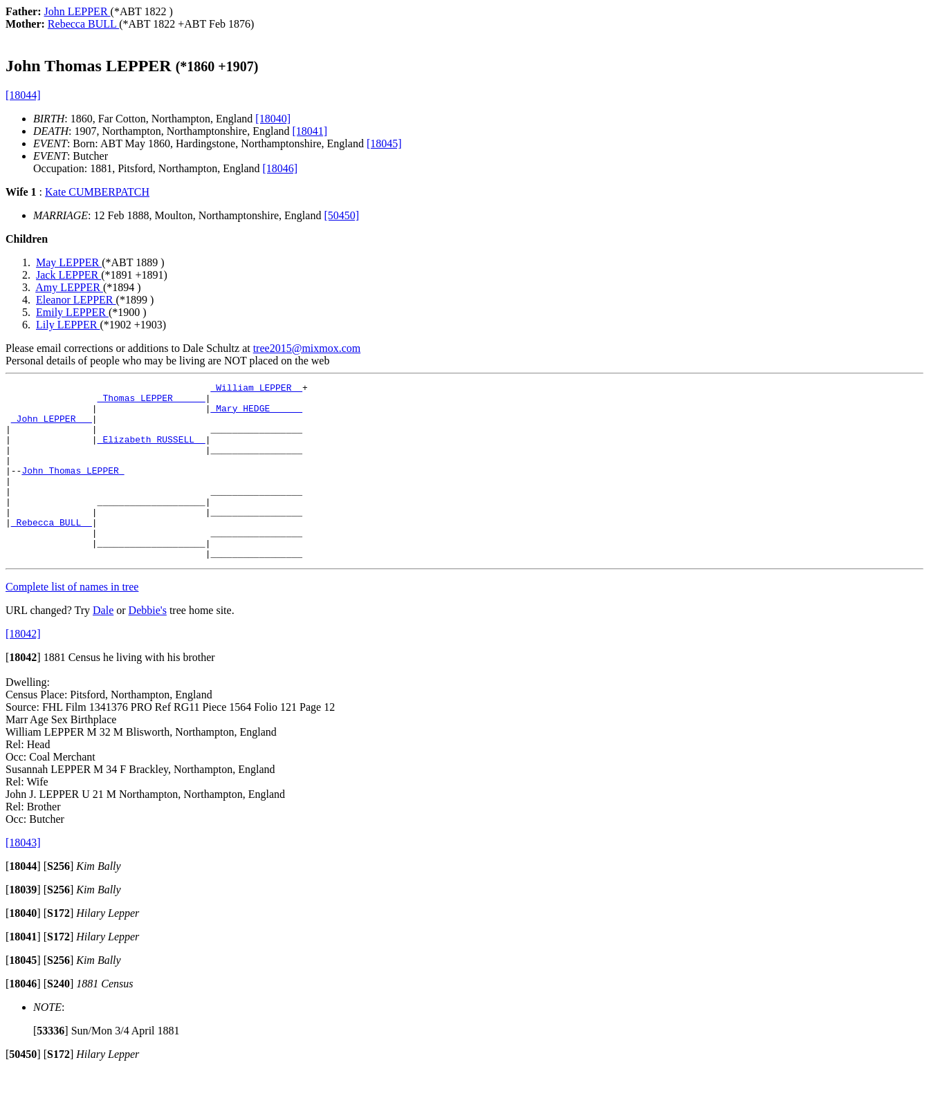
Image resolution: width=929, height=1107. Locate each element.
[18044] (23, 95)
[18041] (309, 131)
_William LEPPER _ (256, 389)
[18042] (23, 669)
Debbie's (148, 645)
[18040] (273, 118)
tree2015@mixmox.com (307, 348)
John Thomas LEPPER (72, 489)
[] (23, 692)
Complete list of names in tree (72, 622)
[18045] (384, 143)
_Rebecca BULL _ (51, 551)
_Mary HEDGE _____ (256, 414)
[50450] (341, 215)
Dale (103, 645)
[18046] (280, 168)
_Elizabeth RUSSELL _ (151, 451)
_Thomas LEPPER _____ (151, 402)
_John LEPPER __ (51, 426)
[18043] (23, 878)
